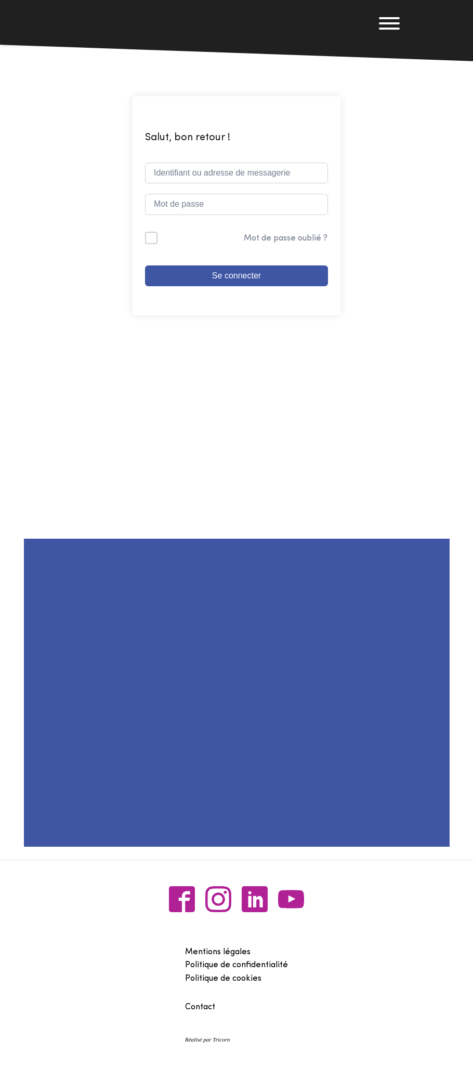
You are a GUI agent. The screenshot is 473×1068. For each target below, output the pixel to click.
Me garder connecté (203, 238)
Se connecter (236, 275)
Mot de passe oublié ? (285, 238)
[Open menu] (389, 23)
